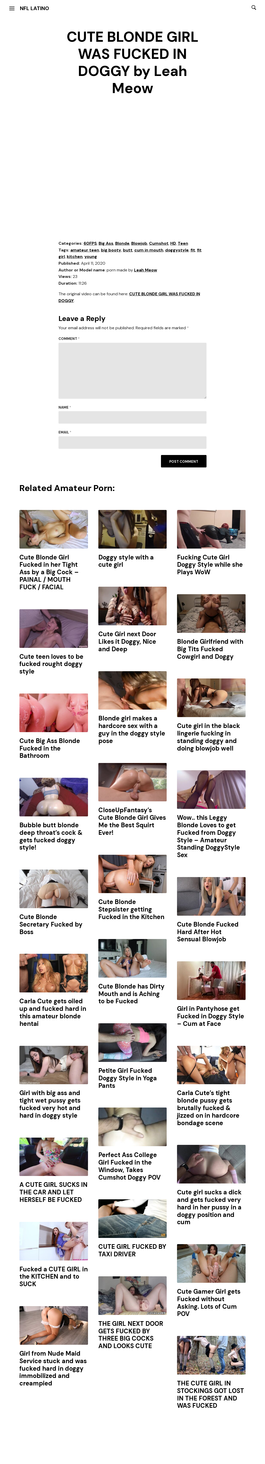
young (90, 256)
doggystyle (177, 250)
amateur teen (84, 250)
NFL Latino (34, 8)
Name (64, 407)
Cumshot (158, 243)
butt (127, 250)
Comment (69, 339)
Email (64, 432)
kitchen (75, 256)
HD (173, 243)
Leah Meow (145, 270)
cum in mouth (148, 250)
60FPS (90, 243)
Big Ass (106, 243)
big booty (111, 250)
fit (192, 250)
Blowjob (139, 243)
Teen (183, 243)
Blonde (122, 243)
